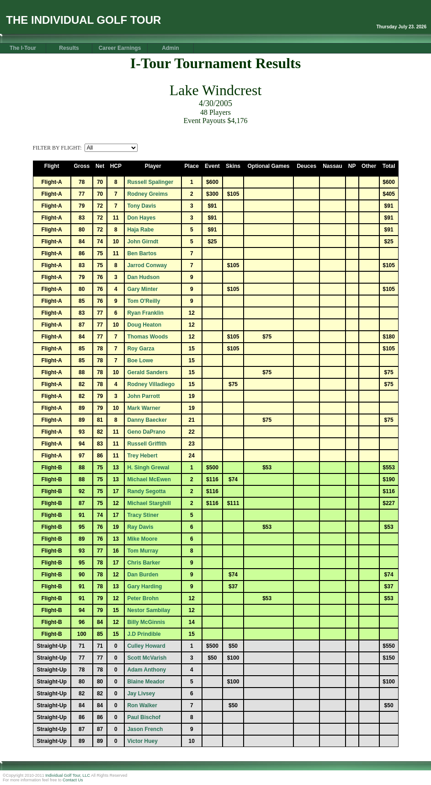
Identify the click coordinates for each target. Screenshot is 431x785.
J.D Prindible (143, 634)
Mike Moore (142, 539)
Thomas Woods (147, 336)
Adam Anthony (146, 670)
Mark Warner (143, 408)
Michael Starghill (148, 503)
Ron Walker (142, 705)
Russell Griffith (146, 444)
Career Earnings (120, 48)
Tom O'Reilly (143, 301)
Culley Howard (146, 646)
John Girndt (142, 241)
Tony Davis (141, 206)
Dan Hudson (143, 277)
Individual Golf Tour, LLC (67, 775)
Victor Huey (142, 741)
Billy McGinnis (146, 622)
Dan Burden (142, 574)
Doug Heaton (144, 325)
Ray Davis (140, 527)
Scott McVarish (146, 658)
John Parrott (143, 396)
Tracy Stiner (143, 515)
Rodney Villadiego (151, 384)
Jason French (145, 729)
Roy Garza (140, 348)
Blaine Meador (146, 681)
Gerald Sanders (147, 372)
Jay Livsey (141, 693)
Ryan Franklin (145, 313)
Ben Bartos (141, 253)
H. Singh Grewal (148, 467)
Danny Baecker (147, 420)
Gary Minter (142, 289)
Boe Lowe (140, 360)
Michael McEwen (148, 479)
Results (69, 48)
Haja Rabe (140, 229)
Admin (170, 48)
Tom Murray (142, 551)
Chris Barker (143, 562)
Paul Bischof (143, 717)
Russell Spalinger (150, 182)
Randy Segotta (146, 491)
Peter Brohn (143, 598)
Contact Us (73, 780)
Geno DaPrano (146, 432)
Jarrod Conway (147, 265)
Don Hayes (141, 218)
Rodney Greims (147, 194)
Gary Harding (144, 586)
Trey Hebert (142, 455)
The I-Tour (23, 48)
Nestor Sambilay (148, 610)
